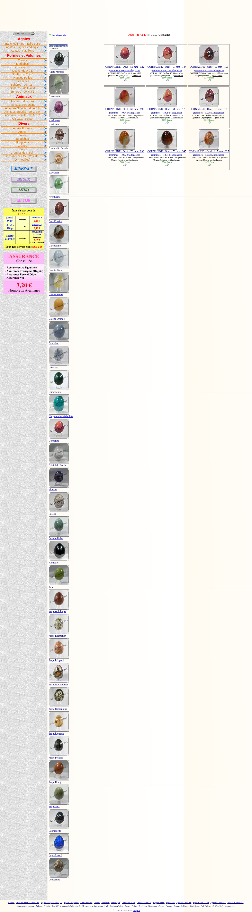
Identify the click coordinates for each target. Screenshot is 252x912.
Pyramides (22, 81)
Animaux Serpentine (22, 104)
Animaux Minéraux (22, 101)
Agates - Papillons (22, 50)
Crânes (22, 145)
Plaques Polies (22, 77)
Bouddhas (22, 138)
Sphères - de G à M (22, 88)
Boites (22, 135)
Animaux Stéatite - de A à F (22, 108)
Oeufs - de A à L (22, 70)
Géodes (22, 149)
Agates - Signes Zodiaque (22, 47)
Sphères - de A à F (22, 84)
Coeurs (22, 60)
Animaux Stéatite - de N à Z (22, 115)
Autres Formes (22, 128)
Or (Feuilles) (22, 159)
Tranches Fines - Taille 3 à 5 (22, 43)
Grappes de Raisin (22, 152)
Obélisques (22, 67)
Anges (22, 131)
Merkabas (22, 63)
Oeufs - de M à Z (22, 74)
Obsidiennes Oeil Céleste (22, 156)
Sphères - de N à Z (22, 91)
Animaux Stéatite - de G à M (22, 111)
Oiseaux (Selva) (22, 118)
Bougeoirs (22, 142)
